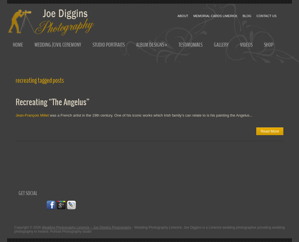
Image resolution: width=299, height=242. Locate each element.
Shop (268, 45)
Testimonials (190, 45)
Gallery (221, 45)
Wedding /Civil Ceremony (57, 45)
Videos (246, 45)
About (182, 16)
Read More (270, 131)
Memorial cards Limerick (215, 16)
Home (18, 45)
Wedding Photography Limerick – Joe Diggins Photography (86, 227)
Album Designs (151, 45)
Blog (247, 16)
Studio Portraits (109, 45)
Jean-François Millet (33, 115)
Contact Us (267, 16)
